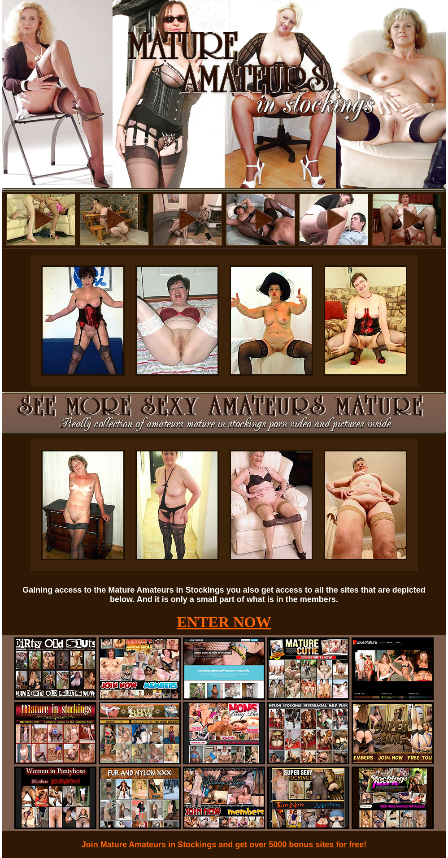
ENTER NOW (224, 622)
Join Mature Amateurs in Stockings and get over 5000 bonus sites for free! (224, 844)
